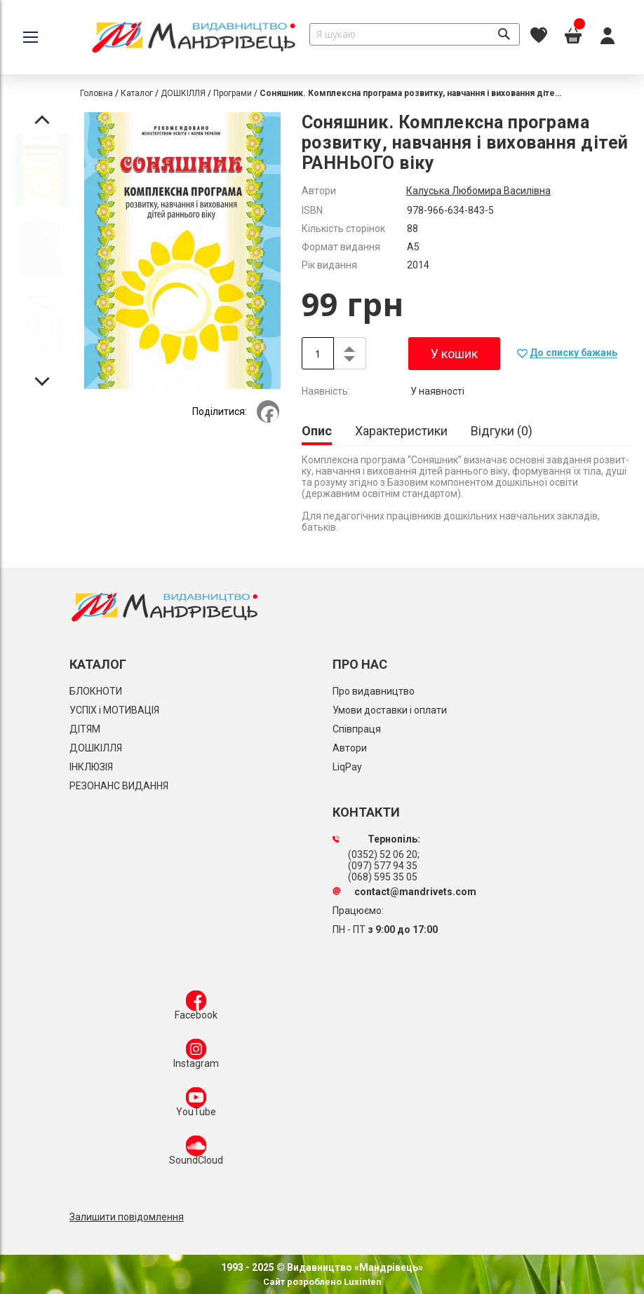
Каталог (137, 93)
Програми (232, 93)
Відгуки (501, 430)
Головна (96, 93)
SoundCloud (196, 1153)
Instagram (196, 1056)
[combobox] (414, 34)
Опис (317, 430)
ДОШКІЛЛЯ (183, 93)
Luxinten (362, 1281)
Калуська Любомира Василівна (478, 190)
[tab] (317, 432)
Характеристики (401, 430)
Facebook (196, 1008)
